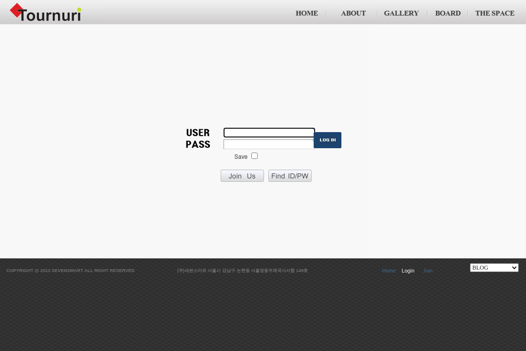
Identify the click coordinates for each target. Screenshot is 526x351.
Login (408, 270)
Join (428, 270)
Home (388, 270)
